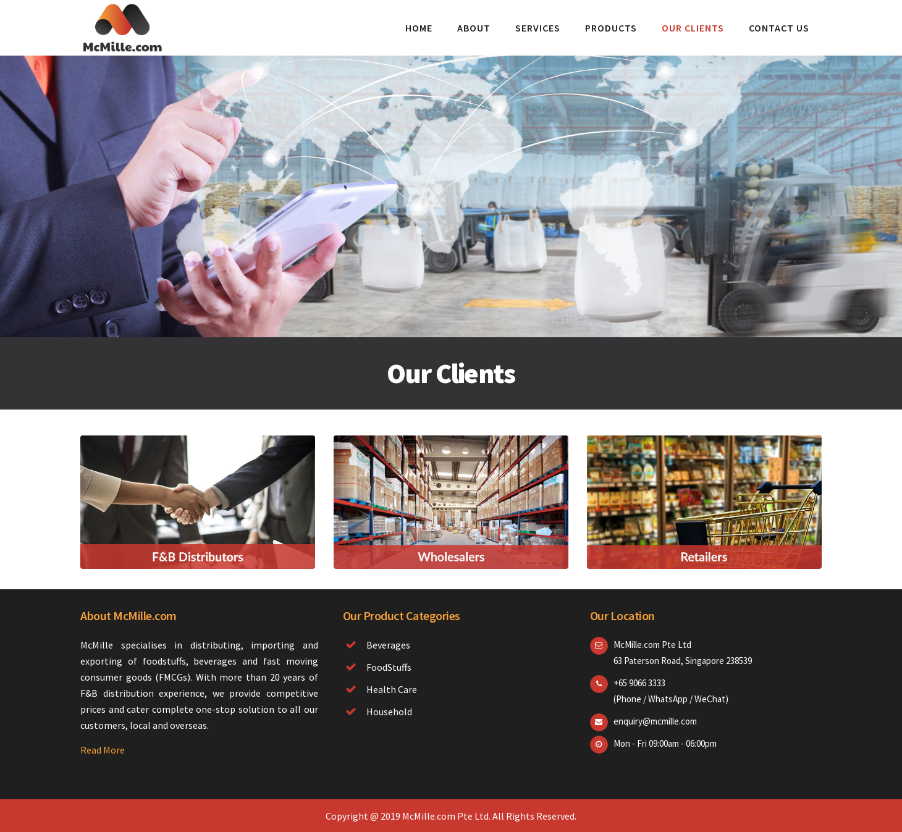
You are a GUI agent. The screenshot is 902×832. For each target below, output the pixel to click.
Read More (102, 750)
